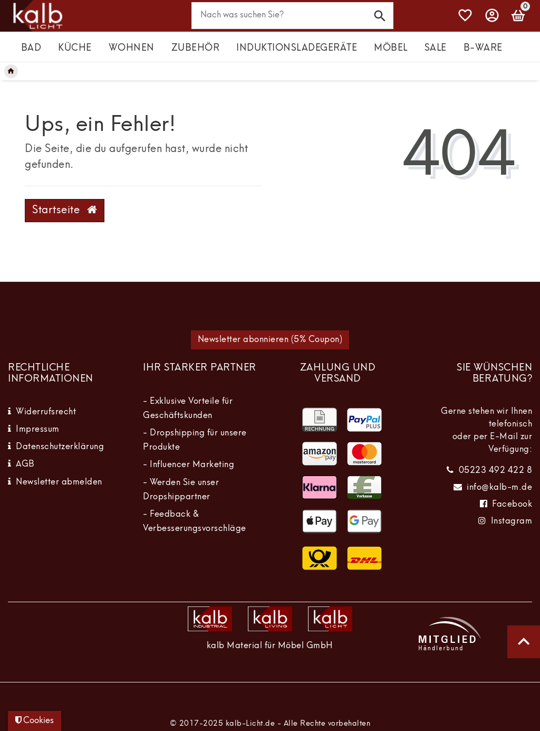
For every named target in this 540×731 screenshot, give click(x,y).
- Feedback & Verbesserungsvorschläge (194, 521)
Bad (31, 48)
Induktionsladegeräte (296, 48)
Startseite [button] (64, 210)
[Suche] (380, 15)
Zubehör (195, 48)
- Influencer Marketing (188, 465)
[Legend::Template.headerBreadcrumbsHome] (11, 71)
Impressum (38, 429)
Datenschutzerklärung (60, 447)
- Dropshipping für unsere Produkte (195, 440)
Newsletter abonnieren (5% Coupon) (270, 340)
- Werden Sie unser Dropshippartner (181, 490)
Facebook (512, 504)
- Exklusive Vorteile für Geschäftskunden (188, 408)
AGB (25, 464)
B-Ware (483, 48)
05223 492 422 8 (496, 471)
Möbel (391, 48)
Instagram (512, 521)
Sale (436, 48)
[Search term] (292, 15)
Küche (75, 48)
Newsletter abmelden (59, 482)
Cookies (34, 720)
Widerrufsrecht (46, 412)
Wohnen (132, 48)
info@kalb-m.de (499, 487)
